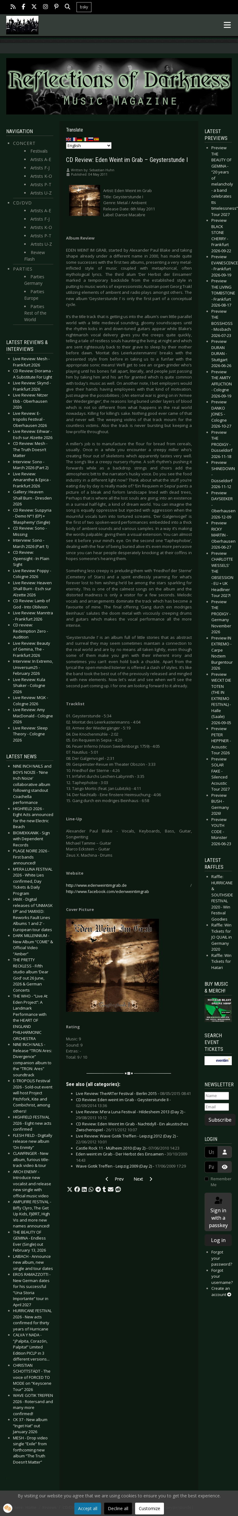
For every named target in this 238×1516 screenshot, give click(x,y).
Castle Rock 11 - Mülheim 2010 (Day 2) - (127, 1148)
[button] (70, 1189)
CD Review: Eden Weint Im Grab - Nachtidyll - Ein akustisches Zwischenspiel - (132, 1127)
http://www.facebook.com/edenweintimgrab (107, 891)
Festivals (39, 151)
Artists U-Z (41, 193)
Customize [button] (149, 1508)
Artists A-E (40, 159)
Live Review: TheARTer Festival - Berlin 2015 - (133, 1093)
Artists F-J (40, 168)
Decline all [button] (118, 1508)
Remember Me (221, 1182)
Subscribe (220, 1119)
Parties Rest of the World (35, 312)
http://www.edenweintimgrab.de (96, 885)
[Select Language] (89, 145)
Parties (23, 269)
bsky (84, 7)
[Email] (217, 1107)
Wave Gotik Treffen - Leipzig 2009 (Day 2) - (131, 1166)
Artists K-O (41, 176)
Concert (24, 143)
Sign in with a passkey (218, 1212)
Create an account (221, 1291)
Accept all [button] (87, 1508)
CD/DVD (22, 203)
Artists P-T (40, 184)
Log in (218, 1240)
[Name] (217, 1096)
